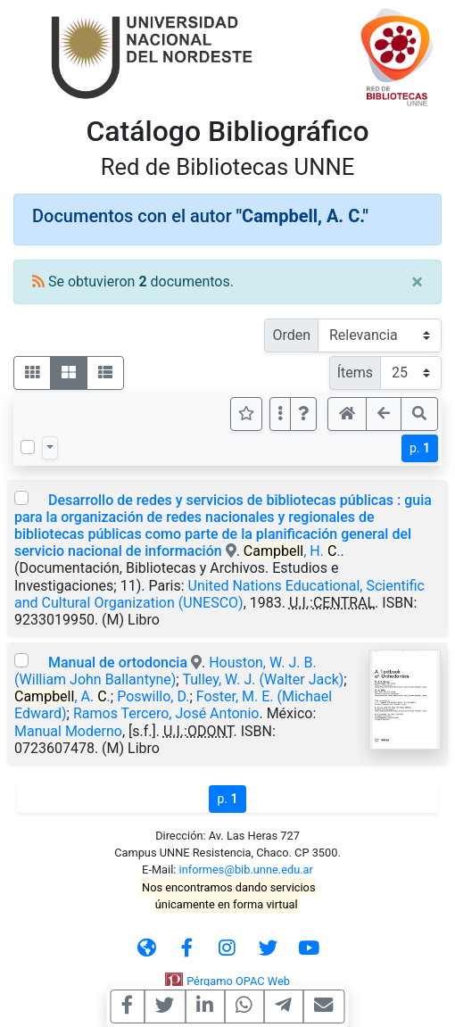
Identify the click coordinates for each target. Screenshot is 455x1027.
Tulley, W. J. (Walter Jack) (262, 679)
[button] (303, 414)
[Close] (417, 282)
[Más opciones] (280, 414)
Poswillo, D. (153, 696)
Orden (291, 335)
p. (420, 448)
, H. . (292, 550)
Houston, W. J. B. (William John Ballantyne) (165, 671)
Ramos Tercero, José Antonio (166, 713)
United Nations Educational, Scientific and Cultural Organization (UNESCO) (219, 594)
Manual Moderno (68, 731)
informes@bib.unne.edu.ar (246, 869)
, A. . (62, 696)
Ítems (355, 372)
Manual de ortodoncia (119, 662)
